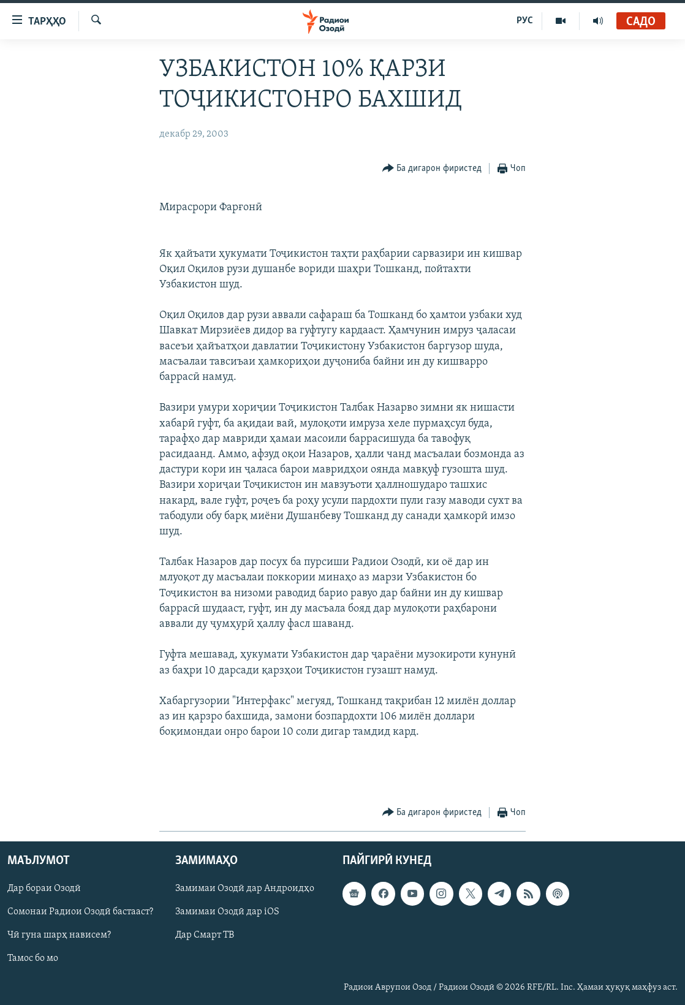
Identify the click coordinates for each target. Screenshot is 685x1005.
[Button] (432, 169)
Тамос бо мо (32, 959)
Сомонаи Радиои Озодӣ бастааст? (80, 912)
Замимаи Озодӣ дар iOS (227, 912)
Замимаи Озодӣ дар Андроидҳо (244, 889)
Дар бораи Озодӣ (44, 889)
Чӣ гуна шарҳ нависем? (59, 936)
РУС (525, 21)
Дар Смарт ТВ (204, 936)
